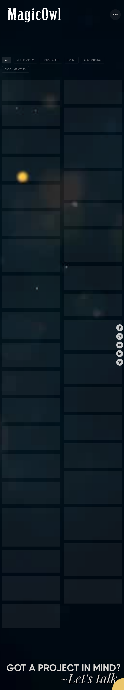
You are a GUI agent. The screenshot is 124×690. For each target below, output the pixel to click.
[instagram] (119, 336)
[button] (115, 14)
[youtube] (119, 345)
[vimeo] (119, 362)
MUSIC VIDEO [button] (25, 60)
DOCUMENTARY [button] (15, 69)
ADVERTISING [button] (93, 60)
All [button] (6, 60)
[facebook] (119, 327)
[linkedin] (119, 353)
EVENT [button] (71, 60)
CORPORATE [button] (50, 60)
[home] (34, 14)
